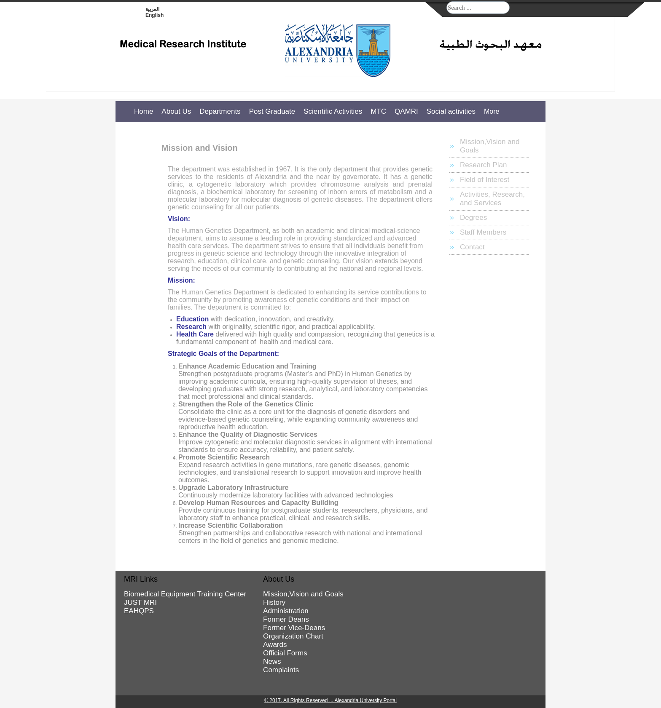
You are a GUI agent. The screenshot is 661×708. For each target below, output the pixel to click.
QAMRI (406, 111)
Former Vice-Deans (294, 628)
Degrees (473, 218)
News (272, 661)
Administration (286, 611)
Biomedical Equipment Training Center (185, 594)
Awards (275, 645)
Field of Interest (484, 180)
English (154, 15)
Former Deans (286, 619)
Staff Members (483, 232)
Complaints (281, 670)
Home (143, 111)
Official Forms (285, 653)
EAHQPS (139, 611)
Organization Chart (293, 636)
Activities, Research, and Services (492, 198)
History (274, 602)
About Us (176, 111)
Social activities (451, 111)
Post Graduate (272, 111)
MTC (378, 111)
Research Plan (483, 165)
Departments (219, 111)
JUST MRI (140, 602)
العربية (152, 9)
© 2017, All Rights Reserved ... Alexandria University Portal (330, 700)
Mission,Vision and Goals (489, 146)
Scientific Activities (333, 111)
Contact (472, 247)
